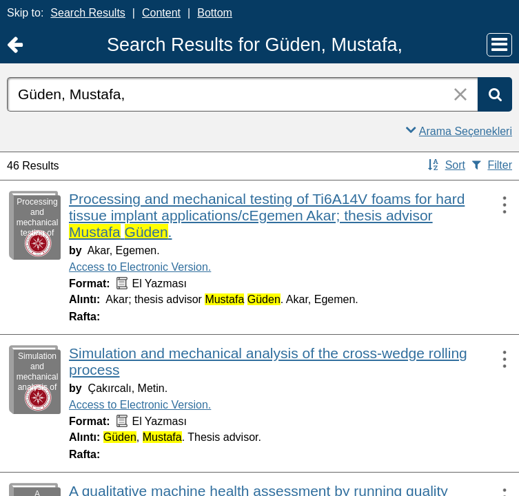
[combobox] (242, 94)
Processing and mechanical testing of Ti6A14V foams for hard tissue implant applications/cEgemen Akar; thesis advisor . (267, 215)
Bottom (214, 13)
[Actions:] (498, 204)
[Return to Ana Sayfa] (15, 45)
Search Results (87, 13)
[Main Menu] (499, 44)
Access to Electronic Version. (140, 267)
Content (161, 13)
